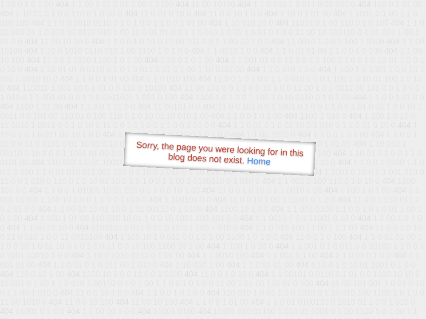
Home (259, 161)
